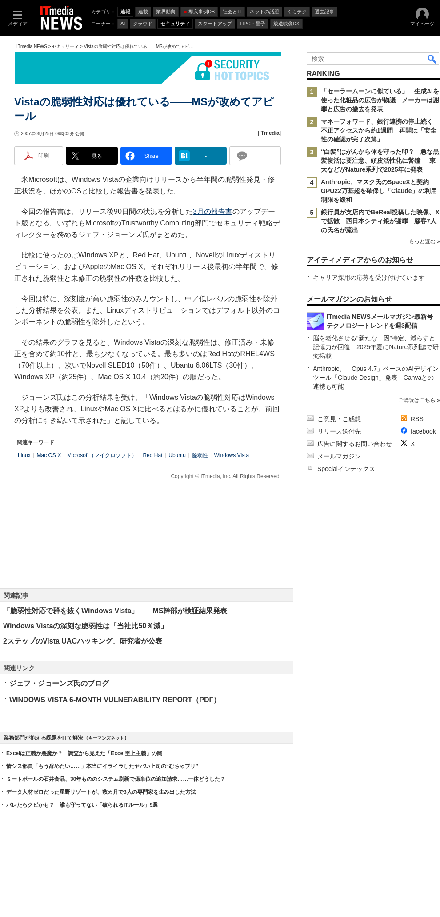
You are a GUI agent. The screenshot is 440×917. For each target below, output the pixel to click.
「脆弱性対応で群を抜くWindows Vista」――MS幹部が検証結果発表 (115, 611)
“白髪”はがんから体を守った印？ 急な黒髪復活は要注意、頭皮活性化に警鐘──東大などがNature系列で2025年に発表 (380, 160)
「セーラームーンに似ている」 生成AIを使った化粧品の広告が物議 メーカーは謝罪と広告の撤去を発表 (380, 100)
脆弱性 (200, 455)
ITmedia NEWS (31, 46)
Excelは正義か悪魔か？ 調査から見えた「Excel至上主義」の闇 (84, 753)
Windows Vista (231, 455)
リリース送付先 (339, 431)
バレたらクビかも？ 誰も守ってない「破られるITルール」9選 (82, 805)
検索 (432, 58)
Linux (24, 455)
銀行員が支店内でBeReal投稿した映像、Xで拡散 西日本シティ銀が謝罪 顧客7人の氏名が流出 (380, 221)
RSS (417, 418)
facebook (423, 431)
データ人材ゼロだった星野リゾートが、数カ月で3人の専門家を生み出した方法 (101, 792)
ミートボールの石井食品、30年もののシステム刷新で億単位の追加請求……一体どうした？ (115, 779)
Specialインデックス (346, 468)
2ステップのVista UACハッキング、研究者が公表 (82, 641)
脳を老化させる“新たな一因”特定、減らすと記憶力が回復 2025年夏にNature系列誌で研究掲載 (376, 346)
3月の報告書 (212, 211)
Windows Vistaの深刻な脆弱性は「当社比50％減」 (85, 626)
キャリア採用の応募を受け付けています (369, 277)
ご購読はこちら (417, 400)
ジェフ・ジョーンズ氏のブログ (59, 683)
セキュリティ (65, 46)
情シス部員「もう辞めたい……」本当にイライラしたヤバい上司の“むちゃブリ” (102, 766)
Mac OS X (48, 455)
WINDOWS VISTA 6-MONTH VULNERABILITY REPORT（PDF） (114, 700)
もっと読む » (424, 241)
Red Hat (152, 455)
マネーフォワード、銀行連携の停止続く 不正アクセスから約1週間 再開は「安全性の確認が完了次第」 (380, 130)
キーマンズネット (106, 738)
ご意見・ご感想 (339, 418)
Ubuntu (177, 455)
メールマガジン (339, 456)
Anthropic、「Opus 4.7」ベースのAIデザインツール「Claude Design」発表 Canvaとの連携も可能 (376, 377)
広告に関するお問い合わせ (354, 443)
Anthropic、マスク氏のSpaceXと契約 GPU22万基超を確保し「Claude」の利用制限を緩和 (379, 190)
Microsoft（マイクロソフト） (102, 455)
